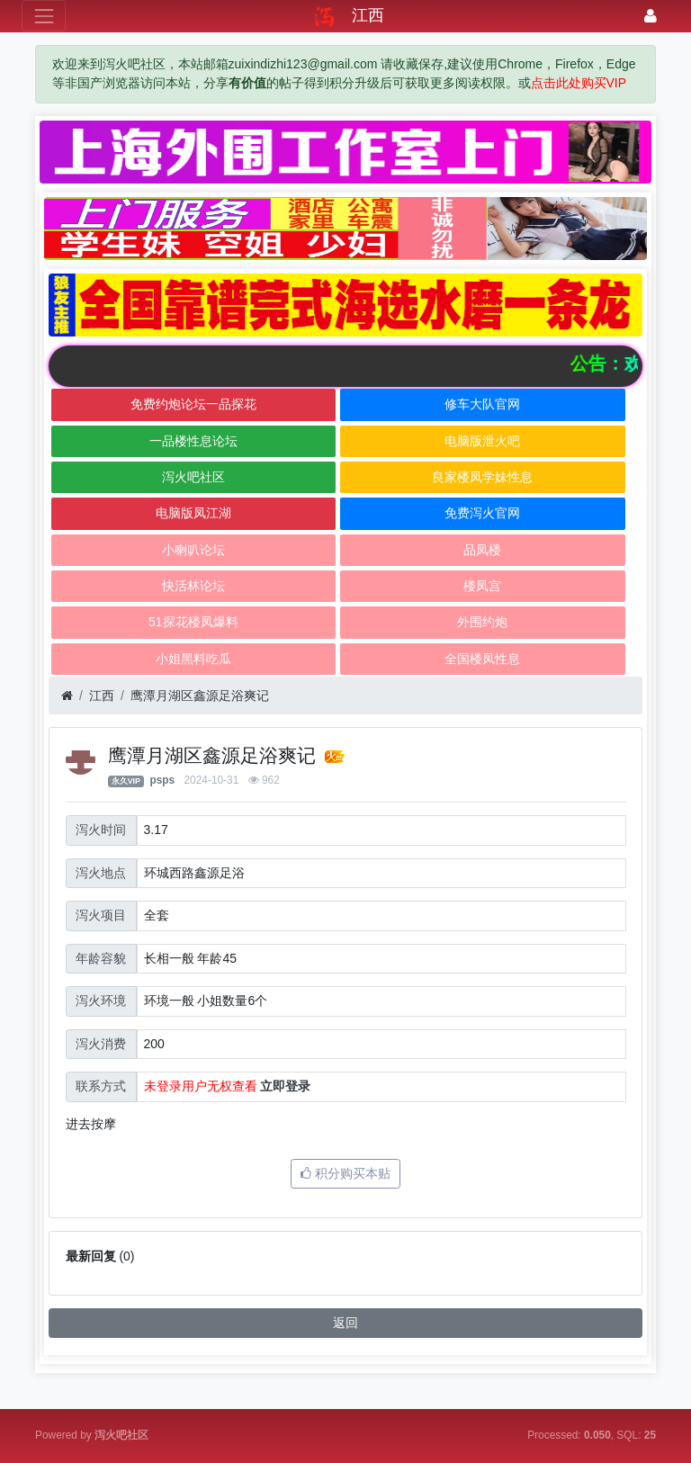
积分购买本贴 (345, 1173)
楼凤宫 (482, 586)
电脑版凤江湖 (193, 513)
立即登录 (285, 1086)
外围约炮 (482, 622)
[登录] (650, 15)
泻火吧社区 (193, 477)
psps (162, 780)
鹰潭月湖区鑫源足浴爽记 (199, 695)
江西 (101, 695)
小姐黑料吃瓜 (193, 658)
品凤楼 (482, 550)
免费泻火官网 (482, 513)
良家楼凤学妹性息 (482, 477)
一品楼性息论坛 (193, 441)
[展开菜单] (44, 15)
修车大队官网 (482, 404)
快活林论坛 (193, 586)
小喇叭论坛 (193, 550)
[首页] (67, 696)
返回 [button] (345, 1322)
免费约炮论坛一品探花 (193, 404)
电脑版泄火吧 (482, 441)
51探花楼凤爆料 (193, 622)
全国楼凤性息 (482, 658)
